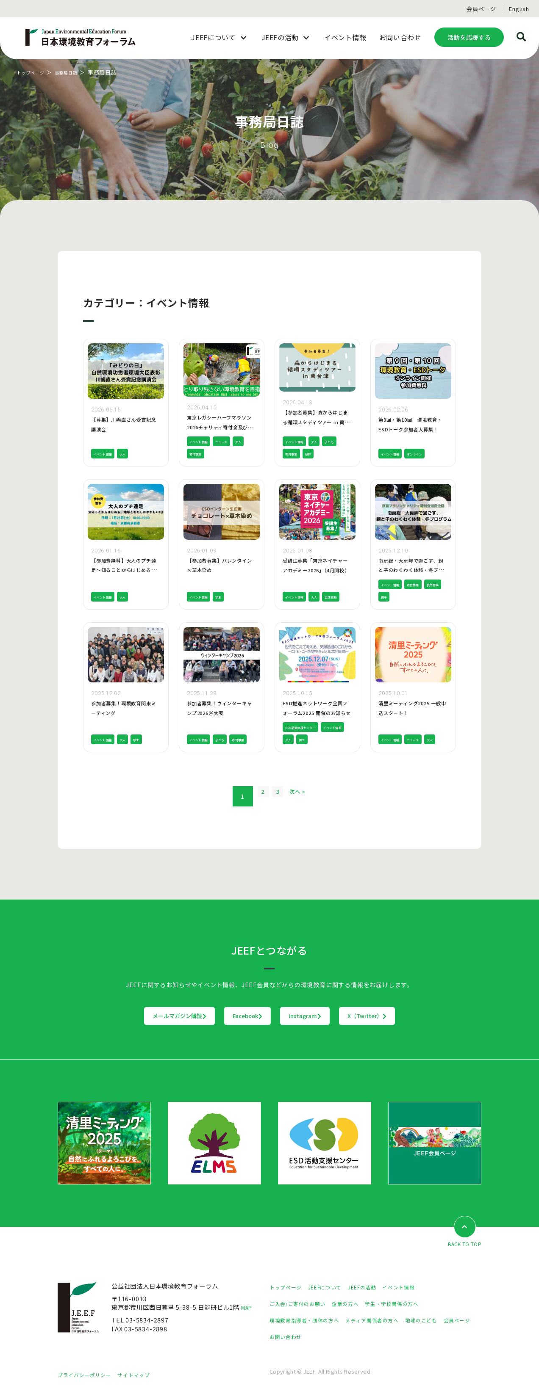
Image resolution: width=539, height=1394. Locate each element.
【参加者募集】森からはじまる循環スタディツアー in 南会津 (317, 421)
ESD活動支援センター (308, 727)
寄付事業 (215, 453)
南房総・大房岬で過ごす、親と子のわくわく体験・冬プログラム (412, 569)
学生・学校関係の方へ (409, 1304)
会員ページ (481, 9)
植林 (338, 453)
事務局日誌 (77, 72)
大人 (134, 453)
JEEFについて (333, 1287)
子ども (292, 453)
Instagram (322, 1016)
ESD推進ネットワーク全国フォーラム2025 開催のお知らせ (317, 712)
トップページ (34, 72)
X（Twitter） (419, 1016)
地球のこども (443, 1320)
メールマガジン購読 (127, 1016)
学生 (230, 596)
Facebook (230, 1016)
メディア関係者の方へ (387, 1320)
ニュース (234, 441)
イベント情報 (108, 453)
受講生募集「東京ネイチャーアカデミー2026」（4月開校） (317, 569)
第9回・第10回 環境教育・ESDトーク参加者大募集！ (412, 428)
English (519, 9)
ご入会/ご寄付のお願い (302, 1304)
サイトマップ (144, 1375)
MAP (248, 1307)
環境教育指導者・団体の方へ (310, 1320)
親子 (412, 596)
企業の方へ (356, 1304)
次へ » (308, 796)
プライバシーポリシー (88, 1375)
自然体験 (294, 596)
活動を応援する (469, 37)
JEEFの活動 (376, 1287)
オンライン (429, 453)
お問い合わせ (325, 1337)
